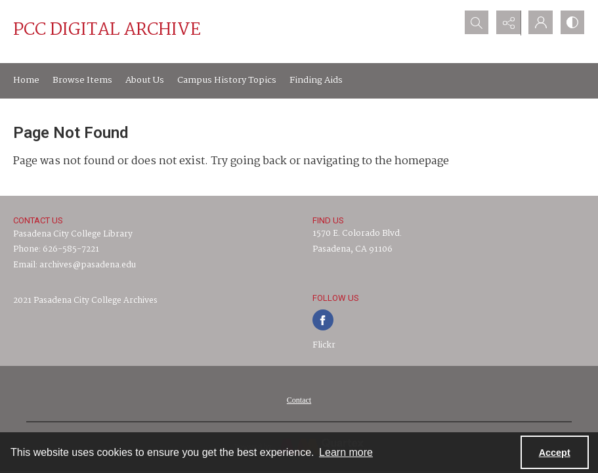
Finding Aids (316, 80)
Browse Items (82, 80)
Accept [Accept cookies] (554, 452)
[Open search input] (473, 23)
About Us (144, 80)
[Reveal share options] (506, 23)
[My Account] (538, 23)
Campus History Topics (226, 80)
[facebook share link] (322, 319)
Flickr (323, 345)
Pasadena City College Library (73, 234)
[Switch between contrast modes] (571, 23)
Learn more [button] (346, 452)
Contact (299, 400)
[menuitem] (299, 400)
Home (26, 80)
